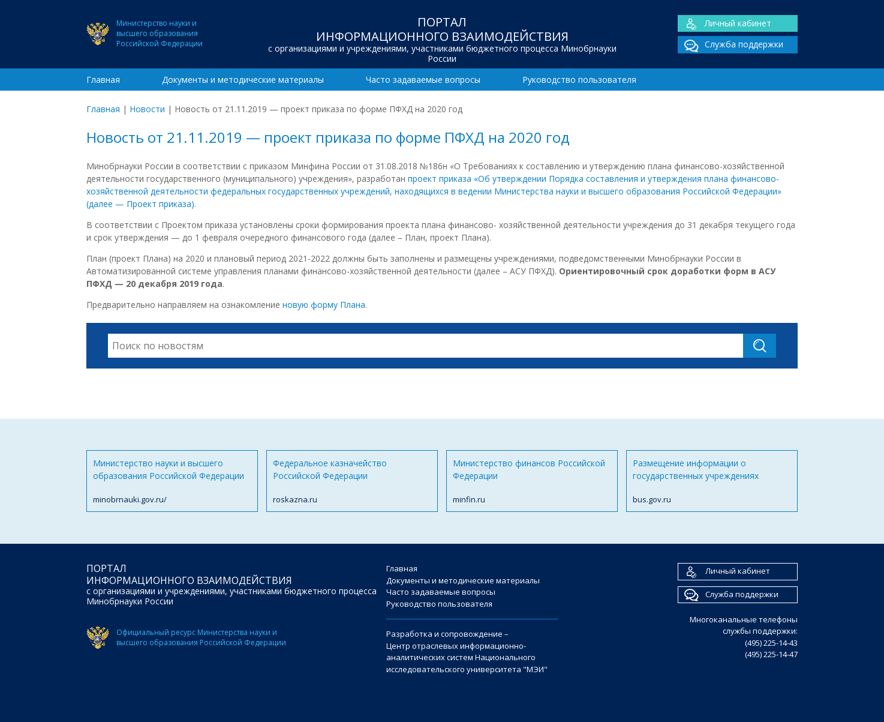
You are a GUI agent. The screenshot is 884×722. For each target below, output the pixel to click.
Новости (147, 109)
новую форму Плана (323, 304)
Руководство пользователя (579, 79)
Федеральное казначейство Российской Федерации (352, 481)
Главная (103, 79)
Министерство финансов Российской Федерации (532, 481)
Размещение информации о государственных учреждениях (712, 481)
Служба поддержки (730, 44)
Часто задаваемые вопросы (423, 79)
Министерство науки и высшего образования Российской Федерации (172, 481)
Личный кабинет (724, 23)
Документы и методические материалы (243, 79)
